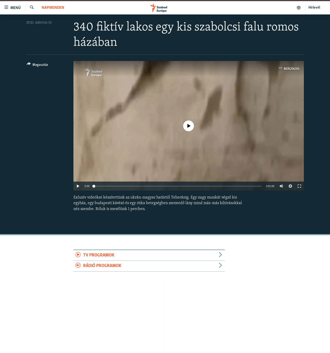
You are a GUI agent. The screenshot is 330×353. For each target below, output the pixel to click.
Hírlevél (314, 7)
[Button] (37, 65)
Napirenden (53, 8)
